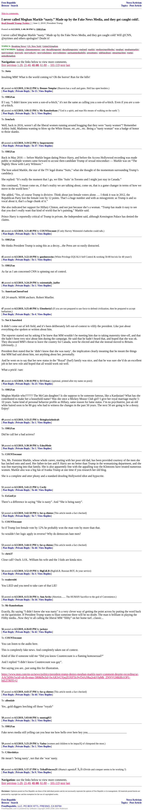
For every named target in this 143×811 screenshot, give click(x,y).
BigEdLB (45, 571)
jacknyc (44, 629)
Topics (124, 5)
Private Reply (23, 91)
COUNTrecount (48, 231)
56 (2, 629)
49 (2, 419)
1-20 (19, 65)
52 (2, 513)
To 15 (34, 91)
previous (12, 65)
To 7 (34, 516)
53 (2, 545)
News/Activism (134, 2)
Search (14, 5)
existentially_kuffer (50, 282)
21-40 (27, 65)
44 (2, 231)
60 (2, 769)
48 (2, 381)
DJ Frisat (45, 381)
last (68, 65)
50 (2, 445)
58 (2, 717)
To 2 (34, 720)
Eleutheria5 (46, 308)
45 (2, 257)
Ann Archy (45, 596)
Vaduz (43, 743)
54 (2, 571)
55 (2, 596)
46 (2, 282)
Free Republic (8, 2)
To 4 (34, 314)
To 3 (34, 573)
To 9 (34, 772)
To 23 (34, 383)
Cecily (43, 487)
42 (2, 110)
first (3, 65)
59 (2, 743)
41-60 (35, 65)
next (62, 65)
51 (2, 487)
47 (2, 308)
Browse (5, 5)
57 (2, 691)
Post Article (135, 5)
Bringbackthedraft (49, 419)
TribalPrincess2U (49, 769)
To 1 (34, 113)
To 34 (34, 599)
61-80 (43, 65)
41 (2, 88)
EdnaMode (45, 445)
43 (2, 143)
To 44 (34, 490)
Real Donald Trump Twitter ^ (16, 23)
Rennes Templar (48, 88)
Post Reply (8, 91)
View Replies (45, 91)
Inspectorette (46, 143)
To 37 (34, 145)
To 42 (34, 632)
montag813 (45, 717)
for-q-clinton (46, 513)
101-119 (55, 65)
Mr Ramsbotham (49, 110)
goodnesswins (47, 257)
